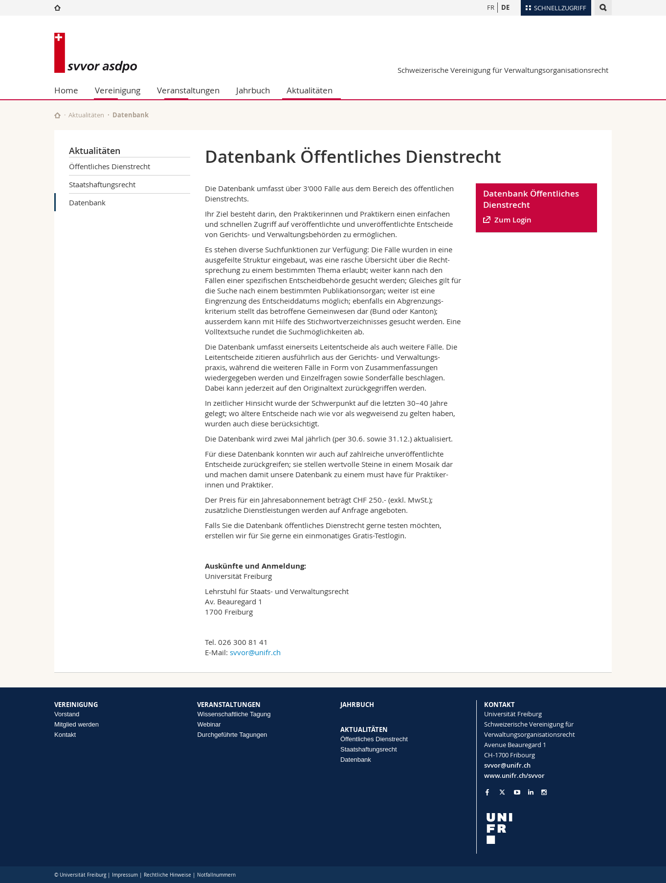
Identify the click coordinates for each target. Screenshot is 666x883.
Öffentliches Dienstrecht (109, 166)
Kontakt (65, 734)
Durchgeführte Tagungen (232, 734)
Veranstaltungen (188, 90)
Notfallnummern (216, 875)
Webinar (209, 724)
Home (66, 90)
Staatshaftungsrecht (102, 184)
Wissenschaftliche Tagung (233, 714)
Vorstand (66, 714)
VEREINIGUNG (76, 704)
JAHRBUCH (357, 704)
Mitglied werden (76, 724)
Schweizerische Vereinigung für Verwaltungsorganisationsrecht (503, 70)
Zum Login (513, 220)
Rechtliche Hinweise (167, 875)
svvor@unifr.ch (255, 652)
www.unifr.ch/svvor (514, 775)
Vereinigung (117, 90)
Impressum (125, 875)
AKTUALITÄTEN (364, 729)
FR (490, 7)
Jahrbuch (253, 90)
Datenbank (87, 202)
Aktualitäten (310, 90)
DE (505, 7)
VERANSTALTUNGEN (229, 704)
